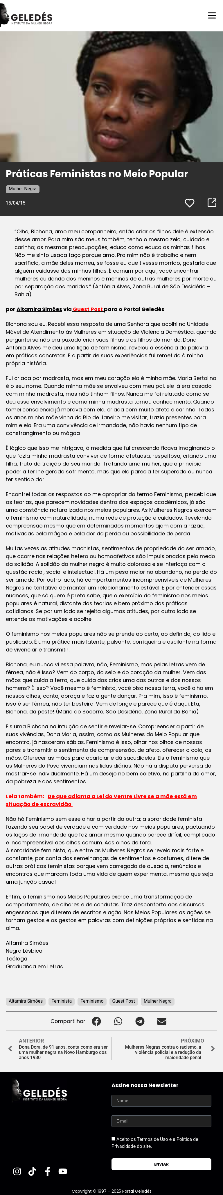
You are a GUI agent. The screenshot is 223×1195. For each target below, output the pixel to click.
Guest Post (123, 1001)
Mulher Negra (23, 188)
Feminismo (91, 1001)
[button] (96, 1020)
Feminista (61, 1001)
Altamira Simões (39, 308)
